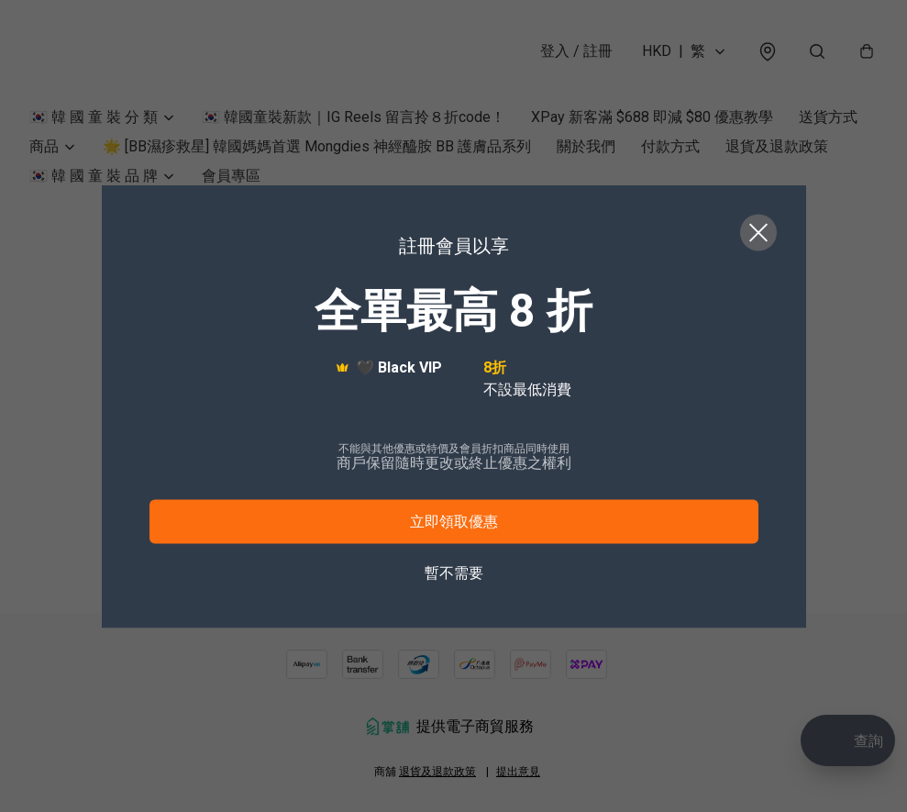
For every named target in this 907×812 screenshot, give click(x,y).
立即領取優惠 (454, 520)
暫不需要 (454, 572)
